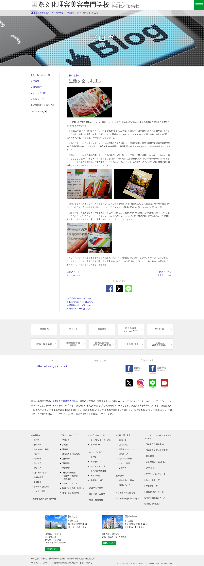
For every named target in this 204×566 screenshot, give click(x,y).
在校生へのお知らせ (125, 493)
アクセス (37, 468)
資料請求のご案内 (126, 480)
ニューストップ (152, 480)
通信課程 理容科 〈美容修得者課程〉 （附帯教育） (70, 476)
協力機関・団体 (40, 473)
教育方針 (37, 445)
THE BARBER (152, 504)
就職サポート (124, 440)
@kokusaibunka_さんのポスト (52, 366)
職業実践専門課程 (41, 487)
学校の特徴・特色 (41, 449)
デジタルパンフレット (155, 474)
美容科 (65, 445)
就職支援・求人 (123, 435)
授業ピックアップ (69, 483)
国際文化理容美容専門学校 (65, 401)
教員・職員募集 (95, 500)
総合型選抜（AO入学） (155, 462)
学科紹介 (66, 440)
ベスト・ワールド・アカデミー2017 (158, 437)
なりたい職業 (124, 463)
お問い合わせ (124, 485)
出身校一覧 (95, 476)
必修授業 (66, 459)
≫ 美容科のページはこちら (79, 305)
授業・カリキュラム (68, 435)
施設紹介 (37, 463)
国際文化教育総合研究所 (156, 450)
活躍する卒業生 (95, 488)
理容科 (65, 449)
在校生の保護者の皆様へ (127, 498)
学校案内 (35, 435)
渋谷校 (37, 454)
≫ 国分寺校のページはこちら (80, 302)
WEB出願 (149, 468)
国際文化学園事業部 (154, 444)
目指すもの (123, 454)
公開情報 (37, 482)
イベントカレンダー (99, 466)
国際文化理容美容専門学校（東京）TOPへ (73, 563)
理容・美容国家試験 (70, 493)
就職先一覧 (123, 445)
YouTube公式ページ (154, 498)
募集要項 (149, 456)
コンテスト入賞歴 (96, 494)
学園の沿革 (38, 477)
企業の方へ (123, 468)
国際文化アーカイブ (154, 492)
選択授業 (66, 463)
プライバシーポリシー (41, 563)
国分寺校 (37, 459)
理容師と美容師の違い (71, 454)
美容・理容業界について (129, 459)
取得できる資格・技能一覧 (73, 488)
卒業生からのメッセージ (129, 449)
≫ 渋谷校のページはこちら (79, 298)
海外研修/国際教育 (98, 471)
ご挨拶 (37, 440)
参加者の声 (95, 445)
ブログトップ (73, 13)
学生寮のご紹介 (97, 480)
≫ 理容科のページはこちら (79, 308)
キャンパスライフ (96, 452)
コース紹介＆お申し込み (101, 440)
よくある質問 (39, 491)
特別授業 (66, 468)
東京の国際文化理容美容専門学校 (47, 13)
